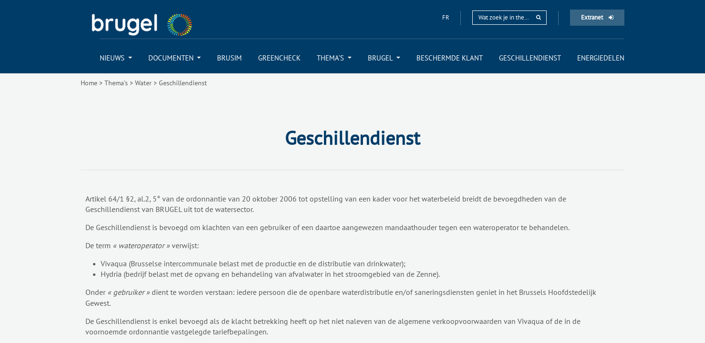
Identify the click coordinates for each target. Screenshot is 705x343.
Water (143, 83)
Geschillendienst (183, 83)
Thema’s (116, 83)
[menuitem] (116, 57)
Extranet (597, 17)
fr (446, 17)
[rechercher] (538, 17)
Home (89, 83)
